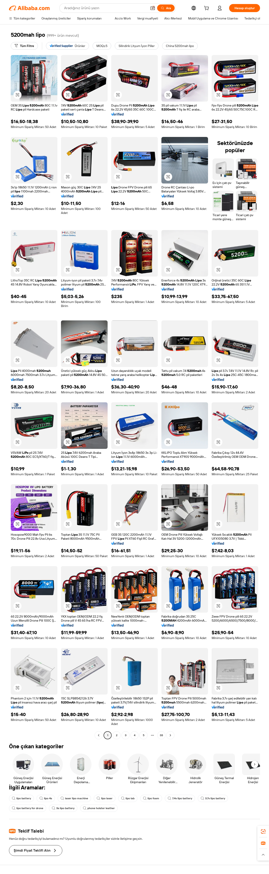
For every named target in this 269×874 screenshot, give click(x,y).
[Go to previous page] (99, 735)
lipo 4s (45, 798)
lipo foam (151, 798)
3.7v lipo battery (213, 798)
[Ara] (166, 8)
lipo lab (127, 798)
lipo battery (21, 798)
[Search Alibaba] (105, 8)
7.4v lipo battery (180, 798)
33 (161, 735)
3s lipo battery (63, 808)
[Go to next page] (170, 735)
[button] (152, 8)
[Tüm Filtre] (24, 46)
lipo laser (105, 798)
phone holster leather (99, 808)
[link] (263, 831)
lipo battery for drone (27, 808)
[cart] (207, 9)
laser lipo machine (74, 798)
